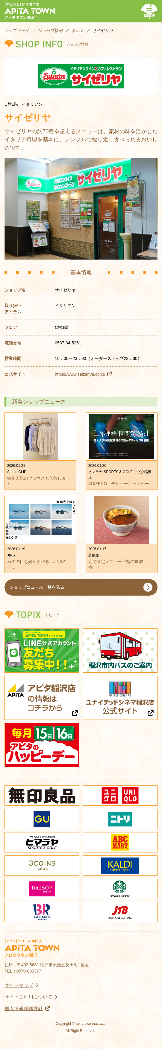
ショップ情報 (50, 30)
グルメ (78, 30)
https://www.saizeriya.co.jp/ (80, 374)
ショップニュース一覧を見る (37, 587)
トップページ (17, 30)
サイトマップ (18, 985)
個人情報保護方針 (23, 1008)
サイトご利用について (28, 996)
